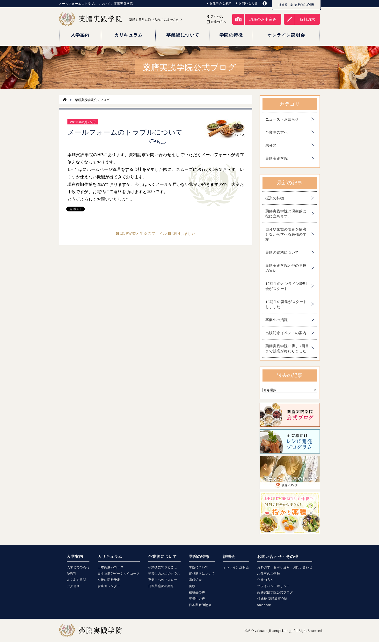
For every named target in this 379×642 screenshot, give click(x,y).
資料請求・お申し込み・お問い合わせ (284, 567)
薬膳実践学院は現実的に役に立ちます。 (285, 213)
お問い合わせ (247, 3)
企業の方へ (265, 580)
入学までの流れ (78, 567)
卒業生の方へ (276, 132)
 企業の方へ (216, 21)
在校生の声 (197, 592)
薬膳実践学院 (276, 158)
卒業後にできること (162, 567)
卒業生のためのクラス (164, 573)
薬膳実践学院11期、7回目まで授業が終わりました (287, 348)
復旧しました (181, 233)
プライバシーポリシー (273, 586)
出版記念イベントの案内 (285, 333)
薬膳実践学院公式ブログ (275, 592)
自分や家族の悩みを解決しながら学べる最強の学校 (285, 234)
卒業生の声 (197, 598)
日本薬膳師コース (111, 567)
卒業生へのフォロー (162, 580)
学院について (198, 567)
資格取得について (202, 573)
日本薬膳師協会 (200, 605)
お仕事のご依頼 (219, 3)
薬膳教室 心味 (296, 5)
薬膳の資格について (282, 252)
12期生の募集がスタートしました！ (286, 304)
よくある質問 (76, 580)
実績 (192, 586)
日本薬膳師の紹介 (161, 586)
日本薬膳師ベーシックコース (119, 573)
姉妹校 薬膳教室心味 (272, 598)
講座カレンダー (109, 586)
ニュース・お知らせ (282, 119)
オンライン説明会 (236, 567)
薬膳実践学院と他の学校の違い (285, 268)
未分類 (271, 145)
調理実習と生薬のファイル (141, 233)
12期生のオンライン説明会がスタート (286, 286)
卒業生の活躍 (276, 320)
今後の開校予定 (109, 580)
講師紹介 (195, 580)
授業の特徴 (274, 198)
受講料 (71, 573)
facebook (264, 605)
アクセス (215, 16)
